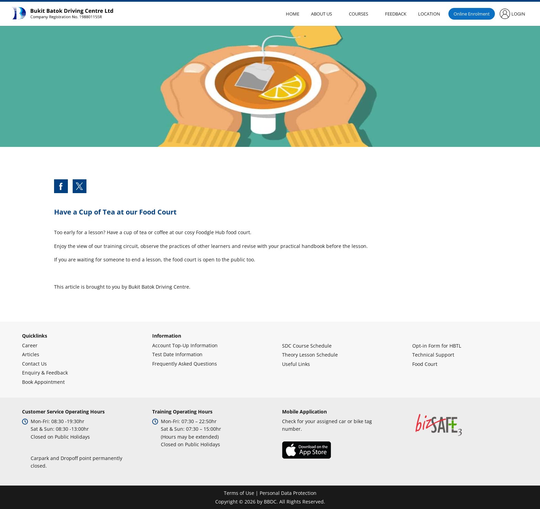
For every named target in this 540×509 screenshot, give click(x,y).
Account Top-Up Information (185, 345)
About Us (321, 14)
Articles (30, 354)
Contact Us (34, 363)
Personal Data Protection (288, 493)
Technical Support (433, 354)
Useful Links (296, 364)
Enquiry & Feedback (45, 372)
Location (429, 14)
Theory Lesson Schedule (310, 354)
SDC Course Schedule (307, 345)
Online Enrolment (472, 14)
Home (292, 14)
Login (518, 14)
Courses (358, 14)
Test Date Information (177, 354)
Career (30, 345)
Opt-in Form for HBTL (436, 345)
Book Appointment (43, 382)
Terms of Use (239, 493)
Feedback (395, 14)
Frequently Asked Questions (184, 363)
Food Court (424, 364)
